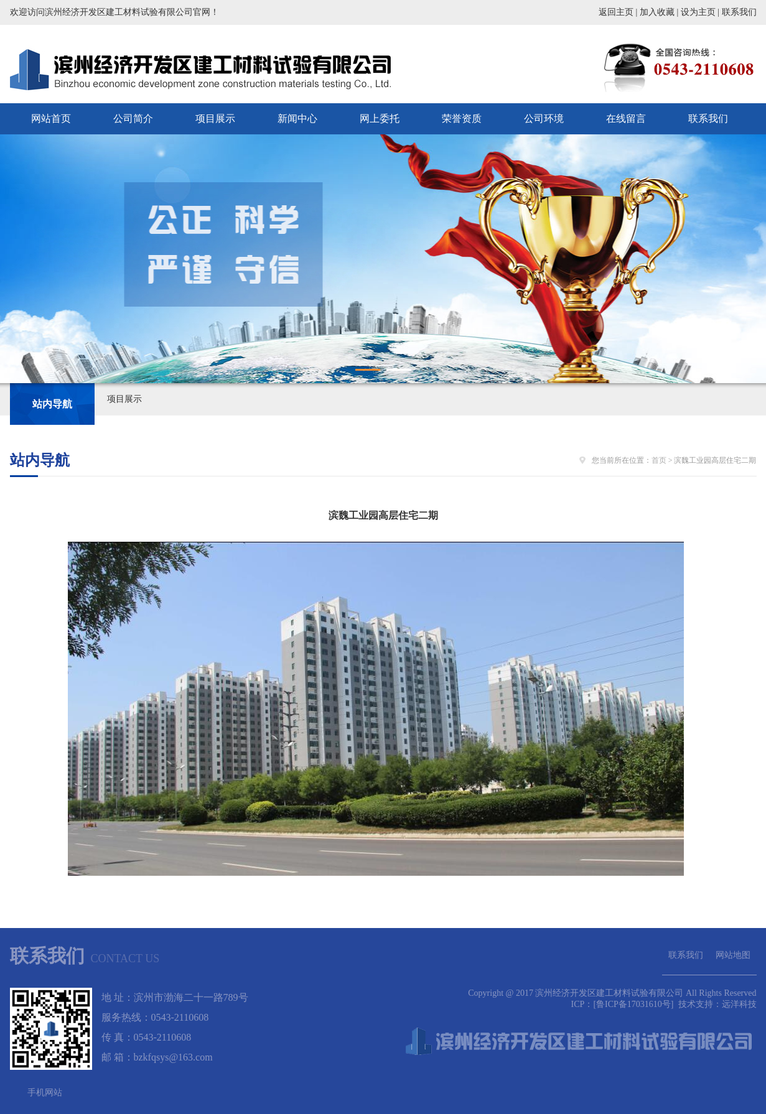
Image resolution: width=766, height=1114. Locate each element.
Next (750, 259)
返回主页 (616, 12)
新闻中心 (297, 118)
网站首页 (51, 118)
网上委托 (379, 118)
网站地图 (733, 955)
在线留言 (626, 118)
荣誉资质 (462, 118)
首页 (659, 460)
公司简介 (133, 118)
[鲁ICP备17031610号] (634, 1004)
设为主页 (698, 12)
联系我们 (739, 12)
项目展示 (215, 118)
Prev (16, 259)
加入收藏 (657, 12)
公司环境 (544, 118)
